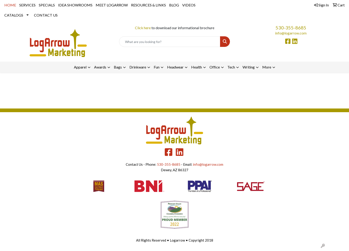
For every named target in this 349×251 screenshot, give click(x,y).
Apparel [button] (80, 67)
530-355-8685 (291, 27)
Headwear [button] (175, 67)
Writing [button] (249, 67)
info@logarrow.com (291, 33)
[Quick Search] (169, 41)
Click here (143, 28)
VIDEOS (188, 5)
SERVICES (27, 5)
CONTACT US (46, 15)
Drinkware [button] (137, 67)
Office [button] (214, 67)
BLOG (174, 5)
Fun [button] (156, 67)
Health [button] (196, 67)
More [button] (266, 67)
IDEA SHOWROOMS (75, 5)
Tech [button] (231, 67)
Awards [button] (100, 67)
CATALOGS (13, 15)
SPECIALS (47, 5)
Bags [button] (118, 67)
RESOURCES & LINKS (148, 5)
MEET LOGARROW (112, 5)
